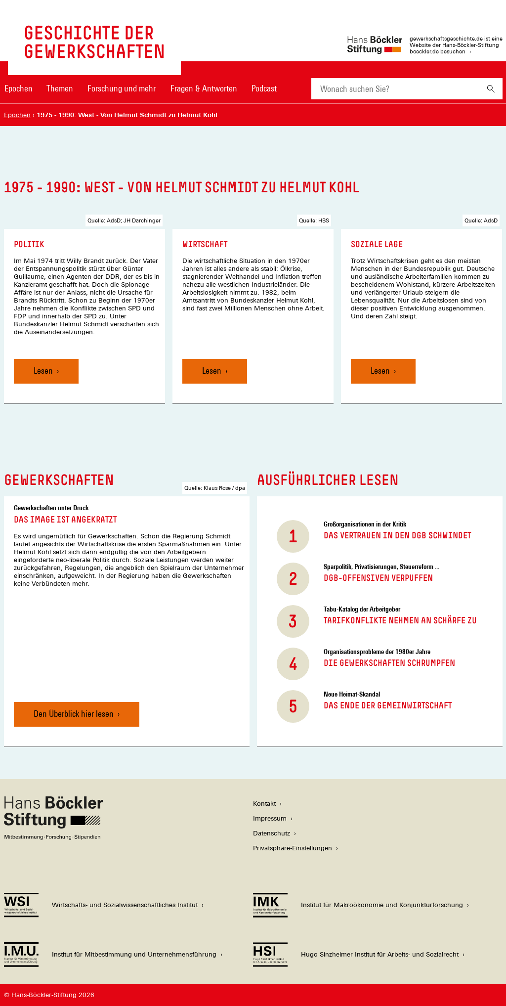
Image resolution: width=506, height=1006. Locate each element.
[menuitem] (19, 95)
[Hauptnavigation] (141, 88)
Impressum (270, 818)
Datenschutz (271, 833)
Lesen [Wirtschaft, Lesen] (211, 370)
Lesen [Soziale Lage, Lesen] (380, 370)
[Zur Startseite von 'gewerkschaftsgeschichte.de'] (94, 53)
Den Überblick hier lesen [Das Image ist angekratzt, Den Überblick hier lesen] (74, 713)
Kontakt (264, 803)
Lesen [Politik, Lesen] (43, 370)
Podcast (264, 88)
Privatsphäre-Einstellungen (292, 848)
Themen (59, 88)
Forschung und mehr (121, 88)
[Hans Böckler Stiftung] (53, 837)
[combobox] (395, 88)
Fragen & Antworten (203, 88)
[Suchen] (491, 88)
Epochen (18, 88)
